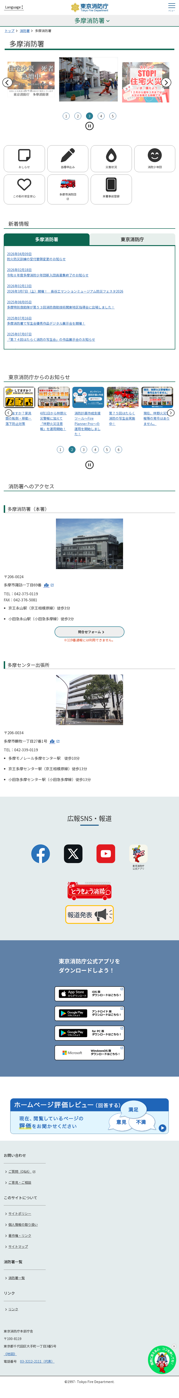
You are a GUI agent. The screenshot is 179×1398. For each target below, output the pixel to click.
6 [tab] (119, 449)
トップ (9, 30)
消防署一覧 (16, 1277)
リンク (13, 1308)
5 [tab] (113, 116)
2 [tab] (78, 116)
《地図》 (10, 1353)
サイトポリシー (19, 1213)
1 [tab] (66, 116)
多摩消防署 (46, 239)
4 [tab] (101, 116)
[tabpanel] (89, 79)
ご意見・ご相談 (19, 1182)
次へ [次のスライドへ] (166, 82)
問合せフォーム (89, 631)
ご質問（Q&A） (19, 1171)
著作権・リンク (19, 1235)
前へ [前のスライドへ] (7, 82)
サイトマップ (18, 1246)
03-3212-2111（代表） (37, 1361)
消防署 (25, 30)
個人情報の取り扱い (23, 1224)
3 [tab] (89, 116)
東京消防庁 (132, 239)
